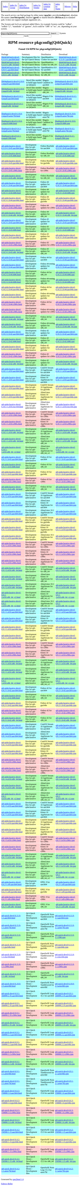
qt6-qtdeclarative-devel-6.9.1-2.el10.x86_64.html (11, 569)
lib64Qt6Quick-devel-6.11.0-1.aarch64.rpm (68, 58)
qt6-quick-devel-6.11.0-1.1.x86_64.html (11, 975)
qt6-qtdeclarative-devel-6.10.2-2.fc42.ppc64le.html (12, 348)
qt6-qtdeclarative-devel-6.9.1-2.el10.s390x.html (11, 544)
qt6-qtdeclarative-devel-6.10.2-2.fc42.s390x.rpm (66, 355)
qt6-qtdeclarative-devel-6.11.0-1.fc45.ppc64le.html (12, 162)
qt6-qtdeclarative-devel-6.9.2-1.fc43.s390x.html (11, 480)
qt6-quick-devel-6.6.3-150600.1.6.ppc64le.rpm (65, 1101)
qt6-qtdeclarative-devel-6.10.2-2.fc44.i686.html (11, 273)
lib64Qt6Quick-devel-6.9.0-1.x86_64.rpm (68, 73)
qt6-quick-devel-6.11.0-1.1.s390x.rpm (64, 965)
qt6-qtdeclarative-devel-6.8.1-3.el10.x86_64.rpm (66, 856)
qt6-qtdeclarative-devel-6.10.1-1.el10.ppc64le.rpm (66, 387)
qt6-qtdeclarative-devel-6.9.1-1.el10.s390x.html (11, 645)
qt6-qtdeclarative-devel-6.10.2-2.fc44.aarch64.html (12, 258)
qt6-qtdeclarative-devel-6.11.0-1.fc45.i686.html (11, 154)
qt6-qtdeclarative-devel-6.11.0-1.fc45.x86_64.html (12, 177)
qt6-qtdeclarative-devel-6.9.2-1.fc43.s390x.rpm (65, 480)
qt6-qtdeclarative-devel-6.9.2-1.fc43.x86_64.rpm (66, 488)
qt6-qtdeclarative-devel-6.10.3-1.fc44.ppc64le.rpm (66, 199)
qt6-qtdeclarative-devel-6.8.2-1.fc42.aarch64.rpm (66, 689)
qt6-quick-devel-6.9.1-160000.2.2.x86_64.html (11, 1063)
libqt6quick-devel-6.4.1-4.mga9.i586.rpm (65, 137)
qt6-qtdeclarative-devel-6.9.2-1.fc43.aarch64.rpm (66, 458)
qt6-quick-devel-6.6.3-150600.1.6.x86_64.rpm (65, 1121)
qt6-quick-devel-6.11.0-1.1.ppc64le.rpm (64, 946)
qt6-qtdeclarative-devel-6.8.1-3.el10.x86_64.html (11, 856)
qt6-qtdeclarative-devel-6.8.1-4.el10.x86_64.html (11, 778)
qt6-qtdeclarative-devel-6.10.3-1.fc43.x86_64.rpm (66, 251)
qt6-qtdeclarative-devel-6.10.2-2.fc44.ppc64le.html (12, 288)
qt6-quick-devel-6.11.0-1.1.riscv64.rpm (64, 955)
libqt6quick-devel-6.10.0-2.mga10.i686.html (11, 122)
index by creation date (47, 6)
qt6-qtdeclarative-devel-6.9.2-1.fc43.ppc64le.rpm (66, 473)
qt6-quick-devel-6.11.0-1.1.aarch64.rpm (64, 916)
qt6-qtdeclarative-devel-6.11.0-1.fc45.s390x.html (11, 169)
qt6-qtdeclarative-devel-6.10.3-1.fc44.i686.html (11, 191)
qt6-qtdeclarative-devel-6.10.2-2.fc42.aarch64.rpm (66, 333)
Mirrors (68, 6)
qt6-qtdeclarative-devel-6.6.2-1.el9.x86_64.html (11, 905)
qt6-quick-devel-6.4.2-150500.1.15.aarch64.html (12, 1131)
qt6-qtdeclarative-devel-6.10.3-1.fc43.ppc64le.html (12, 236)
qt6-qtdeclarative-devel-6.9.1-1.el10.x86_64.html (11, 662)
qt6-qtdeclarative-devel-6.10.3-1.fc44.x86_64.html (12, 214)
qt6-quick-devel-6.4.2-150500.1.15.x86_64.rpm (65, 1160)
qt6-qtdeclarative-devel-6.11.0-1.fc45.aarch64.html (12, 147)
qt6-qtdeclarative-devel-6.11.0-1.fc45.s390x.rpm (66, 169)
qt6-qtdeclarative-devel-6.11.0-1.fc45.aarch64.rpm (66, 147)
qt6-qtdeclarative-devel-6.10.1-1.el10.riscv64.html (12, 405)
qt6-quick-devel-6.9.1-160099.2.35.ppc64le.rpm (65, 1004)
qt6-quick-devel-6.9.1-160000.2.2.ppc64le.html (11, 1043)
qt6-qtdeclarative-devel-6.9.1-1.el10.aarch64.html (12, 611)
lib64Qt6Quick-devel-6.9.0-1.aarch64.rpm (68, 68)
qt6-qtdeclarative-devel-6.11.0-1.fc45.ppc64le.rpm (66, 162)
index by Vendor (37, 6)
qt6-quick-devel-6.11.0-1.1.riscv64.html (11, 955)
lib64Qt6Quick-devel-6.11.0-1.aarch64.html (10, 58)
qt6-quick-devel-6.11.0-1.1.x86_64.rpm (64, 975)
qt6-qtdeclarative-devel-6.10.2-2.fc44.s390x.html (11, 303)
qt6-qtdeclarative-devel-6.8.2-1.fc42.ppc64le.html (12, 704)
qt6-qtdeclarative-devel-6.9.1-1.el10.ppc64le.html (12, 628)
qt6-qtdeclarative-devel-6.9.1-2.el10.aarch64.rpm (66, 495)
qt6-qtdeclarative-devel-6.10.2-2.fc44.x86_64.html (12, 318)
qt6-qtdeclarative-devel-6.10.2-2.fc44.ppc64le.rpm (66, 288)
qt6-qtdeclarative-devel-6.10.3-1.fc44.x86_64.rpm (66, 214)
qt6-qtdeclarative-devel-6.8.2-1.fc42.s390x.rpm (65, 711)
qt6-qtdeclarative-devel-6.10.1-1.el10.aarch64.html (12, 370)
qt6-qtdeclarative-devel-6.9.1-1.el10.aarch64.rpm (66, 611)
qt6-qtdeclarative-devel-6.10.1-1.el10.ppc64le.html (12, 387)
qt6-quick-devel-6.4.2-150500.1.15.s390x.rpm (64, 1150)
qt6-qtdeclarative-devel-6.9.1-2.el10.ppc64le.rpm (66, 520)
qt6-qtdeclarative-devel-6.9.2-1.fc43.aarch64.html (12, 458)
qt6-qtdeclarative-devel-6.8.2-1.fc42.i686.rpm (65, 697)
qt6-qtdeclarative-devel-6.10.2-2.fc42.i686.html (11, 340)
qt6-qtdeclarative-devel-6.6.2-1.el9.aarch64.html (11, 883)
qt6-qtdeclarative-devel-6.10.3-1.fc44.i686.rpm (65, 191)
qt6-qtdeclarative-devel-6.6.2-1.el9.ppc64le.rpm (65, 890)
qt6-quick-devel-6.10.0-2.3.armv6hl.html (11, 985)
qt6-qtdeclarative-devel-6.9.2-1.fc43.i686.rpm (65, 465)
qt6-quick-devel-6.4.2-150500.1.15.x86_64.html (12, 1160)
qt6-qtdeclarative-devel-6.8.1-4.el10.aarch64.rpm (66, 726)
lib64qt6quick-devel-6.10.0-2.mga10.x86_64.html (12, 90)
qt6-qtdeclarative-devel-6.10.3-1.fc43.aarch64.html (12, 221)
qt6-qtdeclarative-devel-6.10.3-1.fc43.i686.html (11, 229)
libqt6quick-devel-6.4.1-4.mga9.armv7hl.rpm (65, 129)
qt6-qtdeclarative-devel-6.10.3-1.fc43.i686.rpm (65, 229)
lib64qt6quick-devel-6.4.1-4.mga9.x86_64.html (12, 105)
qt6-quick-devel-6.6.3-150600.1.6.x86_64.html (11, 1121)
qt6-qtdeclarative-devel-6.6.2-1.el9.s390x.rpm (65, 898)
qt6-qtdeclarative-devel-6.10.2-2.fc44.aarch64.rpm (66, 258)
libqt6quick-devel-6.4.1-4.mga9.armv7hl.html (11, 129)
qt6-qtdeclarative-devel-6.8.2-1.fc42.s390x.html (11, 711)
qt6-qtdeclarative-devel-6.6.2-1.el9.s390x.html (11, 898)
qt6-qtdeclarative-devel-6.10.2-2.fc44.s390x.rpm (66, 303)
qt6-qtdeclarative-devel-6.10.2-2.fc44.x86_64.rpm (66, 318)
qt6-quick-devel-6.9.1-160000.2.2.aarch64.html (11, 1033)
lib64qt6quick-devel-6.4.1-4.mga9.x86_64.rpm (66, 105)
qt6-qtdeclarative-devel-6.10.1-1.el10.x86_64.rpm (66, 431)
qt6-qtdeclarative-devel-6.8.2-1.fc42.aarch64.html (12, 689)
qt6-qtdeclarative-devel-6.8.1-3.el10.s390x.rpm (65, 839)
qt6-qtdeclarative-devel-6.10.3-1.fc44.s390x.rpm (66, 206)
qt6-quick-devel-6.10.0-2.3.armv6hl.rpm (64, 985)
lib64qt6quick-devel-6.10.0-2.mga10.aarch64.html (12, 82)
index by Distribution (24, 6)
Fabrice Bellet (7, 1184)
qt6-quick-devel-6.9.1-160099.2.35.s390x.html (11, 1014)
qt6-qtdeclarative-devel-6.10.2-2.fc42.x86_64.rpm (66, 362)
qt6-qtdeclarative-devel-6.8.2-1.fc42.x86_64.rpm (66, 719)
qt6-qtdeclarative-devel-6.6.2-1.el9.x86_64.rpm (65, 905)
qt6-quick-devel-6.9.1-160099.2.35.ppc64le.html (12, 1004)
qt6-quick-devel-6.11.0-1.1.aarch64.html (11, 916)
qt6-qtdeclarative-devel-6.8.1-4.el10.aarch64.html (12, 726)
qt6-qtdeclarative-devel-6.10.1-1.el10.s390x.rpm (66, 414)
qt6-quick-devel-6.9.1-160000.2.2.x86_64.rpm (65, 1063)
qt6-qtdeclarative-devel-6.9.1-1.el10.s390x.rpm (65, 645)
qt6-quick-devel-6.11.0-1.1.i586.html (11, 936)
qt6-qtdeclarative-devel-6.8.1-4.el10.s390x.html (11, 761)
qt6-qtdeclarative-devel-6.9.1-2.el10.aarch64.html (12, 495)
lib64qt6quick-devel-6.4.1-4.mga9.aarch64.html (12, 97)
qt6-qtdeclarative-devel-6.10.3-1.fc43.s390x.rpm (66, 243)
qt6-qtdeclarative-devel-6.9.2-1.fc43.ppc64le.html (12, 473)
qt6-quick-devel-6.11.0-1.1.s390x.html (11, 965)
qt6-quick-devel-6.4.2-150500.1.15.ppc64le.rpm (65, 1140)
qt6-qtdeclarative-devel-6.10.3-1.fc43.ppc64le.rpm (66, 236)
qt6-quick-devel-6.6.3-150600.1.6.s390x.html (10, 1111)
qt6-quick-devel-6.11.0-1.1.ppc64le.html (11, 946)
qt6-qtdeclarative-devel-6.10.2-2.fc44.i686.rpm (65, 273)
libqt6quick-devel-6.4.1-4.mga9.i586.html (11, 137)
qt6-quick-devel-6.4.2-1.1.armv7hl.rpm (64, 1170)
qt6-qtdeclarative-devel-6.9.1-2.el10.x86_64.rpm (66, 569)
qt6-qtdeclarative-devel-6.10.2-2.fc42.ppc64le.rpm (66, 348)
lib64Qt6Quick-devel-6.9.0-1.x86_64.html (10, 73)
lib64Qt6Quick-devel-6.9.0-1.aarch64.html (10, 68)
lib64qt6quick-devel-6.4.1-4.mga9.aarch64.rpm (66, 97)
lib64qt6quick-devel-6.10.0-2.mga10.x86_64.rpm (66, 90)
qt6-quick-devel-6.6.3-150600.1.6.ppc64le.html (11, 1101)
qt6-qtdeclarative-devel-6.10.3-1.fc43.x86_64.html (12, 251)
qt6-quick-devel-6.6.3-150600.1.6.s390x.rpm (64, 1111)
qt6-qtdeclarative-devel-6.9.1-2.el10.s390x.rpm (65, 544)
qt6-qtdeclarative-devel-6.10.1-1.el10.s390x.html (11, 414)
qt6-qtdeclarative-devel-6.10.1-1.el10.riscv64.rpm (66, 405)
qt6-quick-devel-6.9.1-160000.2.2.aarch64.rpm (65, 1033)
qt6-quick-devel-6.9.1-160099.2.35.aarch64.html (12, 994)
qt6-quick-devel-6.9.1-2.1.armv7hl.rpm (64, 1082)
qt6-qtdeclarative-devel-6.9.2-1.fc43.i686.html (11, 465)
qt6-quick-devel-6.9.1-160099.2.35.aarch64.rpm (65, 994)
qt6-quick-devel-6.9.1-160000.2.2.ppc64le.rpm (65, 1043)
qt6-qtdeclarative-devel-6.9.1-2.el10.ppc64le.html (12, 520)
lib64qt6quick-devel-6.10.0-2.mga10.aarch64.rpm (66, 82)
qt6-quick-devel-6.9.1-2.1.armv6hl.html (10, 1072)
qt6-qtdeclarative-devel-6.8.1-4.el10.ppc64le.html (12, 743)
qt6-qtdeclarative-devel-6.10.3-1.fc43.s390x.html (11, 243)
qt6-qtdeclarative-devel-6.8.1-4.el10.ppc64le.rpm (66, 743)
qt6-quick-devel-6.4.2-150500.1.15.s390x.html (11, 1150)
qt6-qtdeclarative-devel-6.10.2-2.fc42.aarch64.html (12, 333)
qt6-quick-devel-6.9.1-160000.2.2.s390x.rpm (64, 1053)
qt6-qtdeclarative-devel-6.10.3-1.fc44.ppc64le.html (12, 199)
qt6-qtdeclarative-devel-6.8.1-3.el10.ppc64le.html (12, 822)
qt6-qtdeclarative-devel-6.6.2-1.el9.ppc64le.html (11, 890)
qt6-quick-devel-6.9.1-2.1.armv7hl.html (10, 1082)
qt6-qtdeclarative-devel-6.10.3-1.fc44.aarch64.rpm (66, 184)
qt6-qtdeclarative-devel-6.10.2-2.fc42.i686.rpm (65, 340)
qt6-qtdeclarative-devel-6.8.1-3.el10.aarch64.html (12, 805)
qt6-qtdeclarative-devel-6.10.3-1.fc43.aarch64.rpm (66, 221)
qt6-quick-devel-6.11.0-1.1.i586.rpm (64, 936)
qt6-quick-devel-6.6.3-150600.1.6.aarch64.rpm (65, 1092)
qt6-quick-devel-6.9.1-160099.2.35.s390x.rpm (64, 1014)
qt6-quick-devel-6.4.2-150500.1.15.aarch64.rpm (65, 1131)
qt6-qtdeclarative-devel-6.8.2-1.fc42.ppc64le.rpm (66, 704)
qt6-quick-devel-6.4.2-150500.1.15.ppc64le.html (12, 1140)
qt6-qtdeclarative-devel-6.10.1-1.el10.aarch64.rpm (66, 370)
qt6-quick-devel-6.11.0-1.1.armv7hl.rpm (64, 926)
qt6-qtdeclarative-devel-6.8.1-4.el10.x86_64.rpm (66, 778)
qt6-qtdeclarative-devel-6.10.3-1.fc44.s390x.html (11, 206)
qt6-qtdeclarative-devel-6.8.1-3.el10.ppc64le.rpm (66, 822)
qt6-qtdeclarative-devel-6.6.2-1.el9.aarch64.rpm (65, 883)
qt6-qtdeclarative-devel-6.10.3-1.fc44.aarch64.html (12, 184)
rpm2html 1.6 (18, 1179)
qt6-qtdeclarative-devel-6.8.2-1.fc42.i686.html (11, 697)
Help (75, 6)
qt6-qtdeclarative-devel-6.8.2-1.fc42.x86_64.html (11, 719)
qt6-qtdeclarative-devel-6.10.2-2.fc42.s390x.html (11, 355)
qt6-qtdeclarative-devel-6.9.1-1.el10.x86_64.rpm (66, 662)
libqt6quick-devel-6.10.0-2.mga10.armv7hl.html (11, 115)
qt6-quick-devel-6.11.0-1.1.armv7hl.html (11, 926)
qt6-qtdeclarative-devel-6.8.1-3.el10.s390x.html (11, 839)
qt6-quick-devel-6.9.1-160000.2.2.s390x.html (10, 1053)
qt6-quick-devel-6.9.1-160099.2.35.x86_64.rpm (65, 1024)
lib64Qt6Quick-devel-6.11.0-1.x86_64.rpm (68, 63)
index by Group (13, 6)
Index (5, 6)
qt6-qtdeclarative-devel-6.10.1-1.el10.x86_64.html (12, 431)
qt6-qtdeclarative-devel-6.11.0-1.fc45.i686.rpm (65, 154)
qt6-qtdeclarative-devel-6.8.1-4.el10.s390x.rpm (65, 761)
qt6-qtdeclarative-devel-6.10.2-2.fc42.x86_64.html (12, 362)
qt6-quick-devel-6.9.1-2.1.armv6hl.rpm (64, 1072)
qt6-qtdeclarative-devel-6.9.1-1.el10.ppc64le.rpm (66, 628)
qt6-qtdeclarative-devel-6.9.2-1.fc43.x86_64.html (11, 488)
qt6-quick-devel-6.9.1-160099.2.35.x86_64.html (12, 1024)
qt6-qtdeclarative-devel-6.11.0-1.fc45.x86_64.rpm (66, 177)
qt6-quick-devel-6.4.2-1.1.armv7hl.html (10, 1170)
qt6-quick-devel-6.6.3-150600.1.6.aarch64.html (11, 1092)
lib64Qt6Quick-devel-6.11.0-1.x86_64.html (10, 63)
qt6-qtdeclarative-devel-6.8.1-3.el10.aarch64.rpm (66, 805)
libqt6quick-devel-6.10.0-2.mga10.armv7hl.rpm (65, 115)
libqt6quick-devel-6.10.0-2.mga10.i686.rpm (65, 122)
